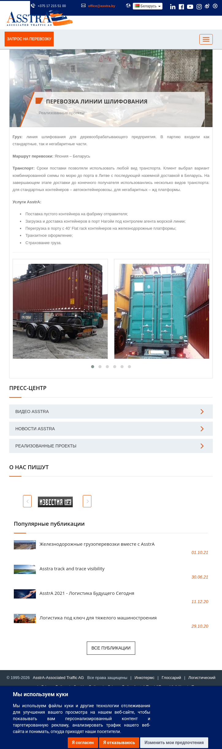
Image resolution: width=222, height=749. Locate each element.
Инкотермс (145, 677)
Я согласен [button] (83, 742)
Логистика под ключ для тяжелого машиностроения (98, 617)
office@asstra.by (101, 6)
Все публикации (111, 648)
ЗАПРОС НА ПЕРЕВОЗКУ (29, 39)
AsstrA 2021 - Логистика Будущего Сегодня (87, 593)
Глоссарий (171, 677)
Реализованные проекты (61, 113)
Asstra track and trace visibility (72, 568)
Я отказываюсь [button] (119, 742)
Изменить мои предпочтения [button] (174, 742)
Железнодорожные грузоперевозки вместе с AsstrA (97, 544)
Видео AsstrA (32, 411)
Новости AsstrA (35, 428)
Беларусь (148, 6)
